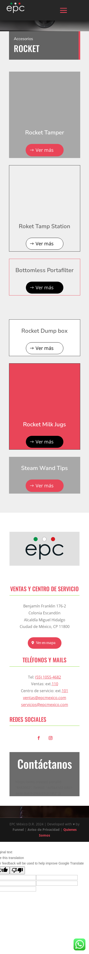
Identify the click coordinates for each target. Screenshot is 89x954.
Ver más (45, 150)
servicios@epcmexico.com (44, 704)
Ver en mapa (46, 643)
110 (55, 683)
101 (65, 690)
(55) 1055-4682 (48, 677)
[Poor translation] (17, 870)
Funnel (19, 829)
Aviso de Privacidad (44, 829)
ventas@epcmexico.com (44, 697)
